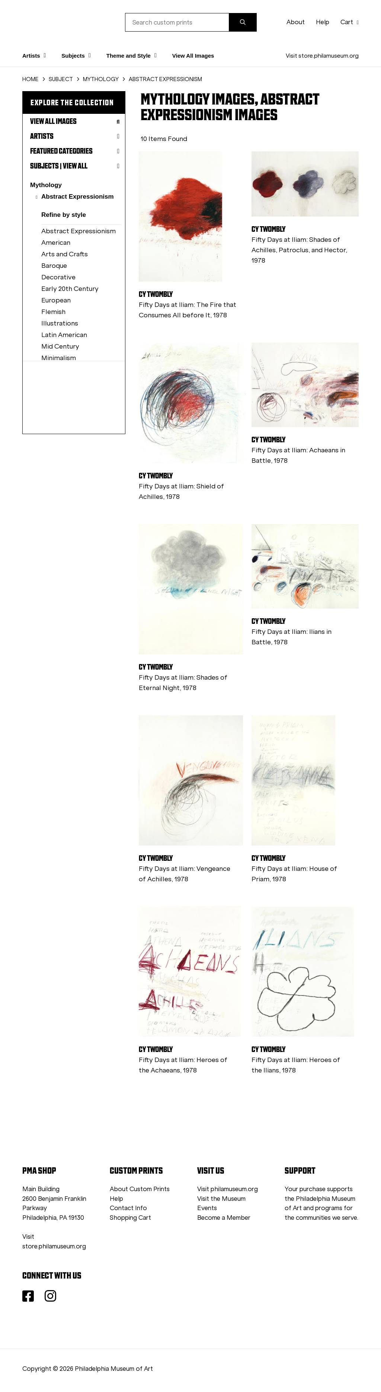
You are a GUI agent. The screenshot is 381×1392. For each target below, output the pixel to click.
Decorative (58, 277)
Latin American (64, 335)
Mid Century (60, 346)
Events (207, 1208)
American (55, 242)
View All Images (193, 55)
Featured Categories (74, 151)
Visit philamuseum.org (227, 1189)
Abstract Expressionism (77, 196)
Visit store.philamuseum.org (322, 55)
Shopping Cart (130, 1217)
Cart (349, 22)
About (295, 22)
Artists (74, 136)
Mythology (46, 185)
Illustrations (59, 323)
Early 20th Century (70, 288)
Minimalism (58, 358)
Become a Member (223, 1217)
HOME (30, 79)
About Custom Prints (140, 1189)
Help (322, 22)
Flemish (53, 311)
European (56, 300)
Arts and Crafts (64, 254)
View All (75, 166)
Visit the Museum (221, 1198)
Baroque (54, 265)
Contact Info (128, 1208)
